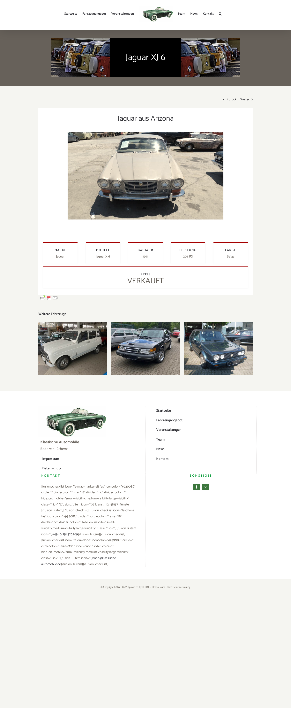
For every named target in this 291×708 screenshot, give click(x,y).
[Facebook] (196, 487)
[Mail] (205, 487)
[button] (220, 14)
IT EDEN (146, 587)
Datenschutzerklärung (178, 587)
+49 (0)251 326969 (65, 534)
